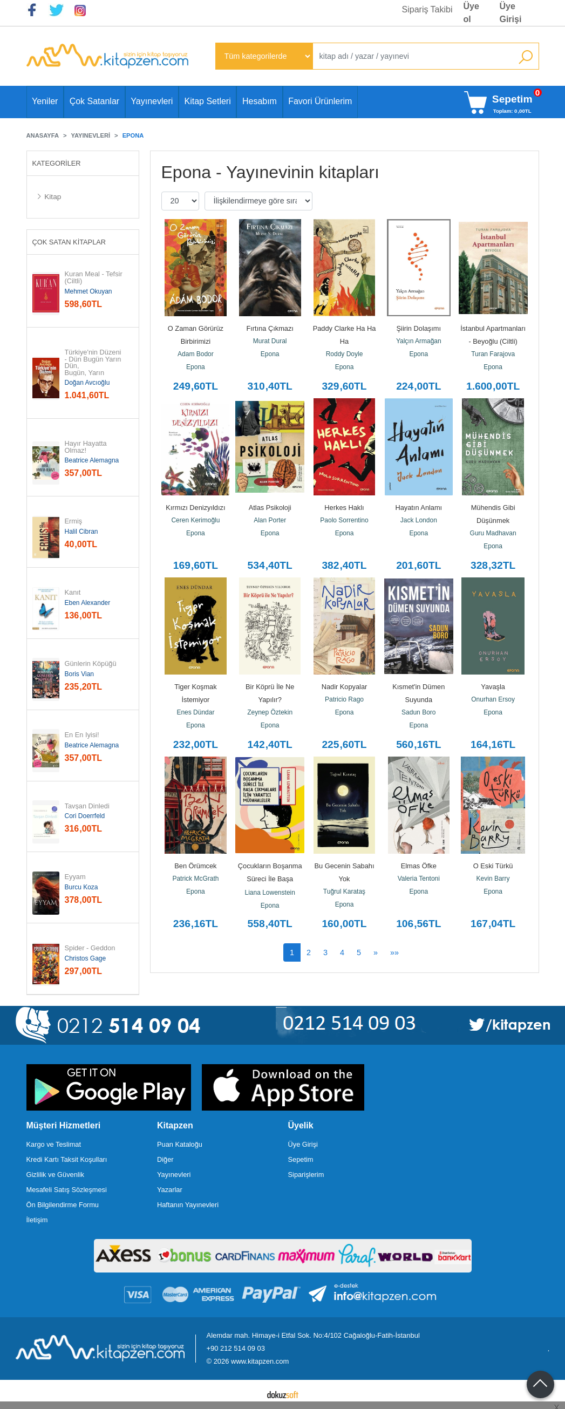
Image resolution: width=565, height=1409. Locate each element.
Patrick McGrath (195, 878)
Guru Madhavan (493, 533)
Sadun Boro (418, 712)
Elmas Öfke (419, 866)
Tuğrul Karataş (344, 891)
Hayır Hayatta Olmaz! (87, 447)
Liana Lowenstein (269, 892)
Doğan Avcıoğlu (87, 382)
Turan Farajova (493, 354)
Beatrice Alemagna (92, 460)
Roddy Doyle (344, 354)
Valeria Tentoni (419, 878)
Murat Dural (270, 341)
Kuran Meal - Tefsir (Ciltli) (95, 278)
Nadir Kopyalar (344, 687)
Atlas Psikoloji (270, 507)
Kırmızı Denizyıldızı (195, 507)
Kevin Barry (493, 878)
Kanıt (73, 592)
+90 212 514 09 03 (236, 1348)
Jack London (418, 520)
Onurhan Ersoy (493, 699)
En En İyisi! (82, 735)
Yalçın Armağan (418, 341)
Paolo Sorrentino (344, 520)
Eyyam (75, 877)
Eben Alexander (88, 603)
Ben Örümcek (195, 866)
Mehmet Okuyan (88, 291)
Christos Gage (85, 958)
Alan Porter (270, 520)
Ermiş (74, 521)
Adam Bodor (196, 354)
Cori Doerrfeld (85, 816)
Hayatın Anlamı (418, 507)
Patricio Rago (344, 699)
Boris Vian (79, 674)
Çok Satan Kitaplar (69, 242)
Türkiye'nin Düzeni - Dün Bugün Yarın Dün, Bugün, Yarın (94, 363)
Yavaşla (493, 687)
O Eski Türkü (493, 866)
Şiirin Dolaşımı (419, 328)
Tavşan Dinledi (87, 806)
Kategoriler (56, 163)
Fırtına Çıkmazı (269, 328)
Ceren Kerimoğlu (195, 520)
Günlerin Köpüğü (91, 664)
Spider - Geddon (90, 948)
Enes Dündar (195, 712)
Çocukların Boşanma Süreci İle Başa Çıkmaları (271, 879)
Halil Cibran (81, 531)
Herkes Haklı (344, 507)
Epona (195, 367)
